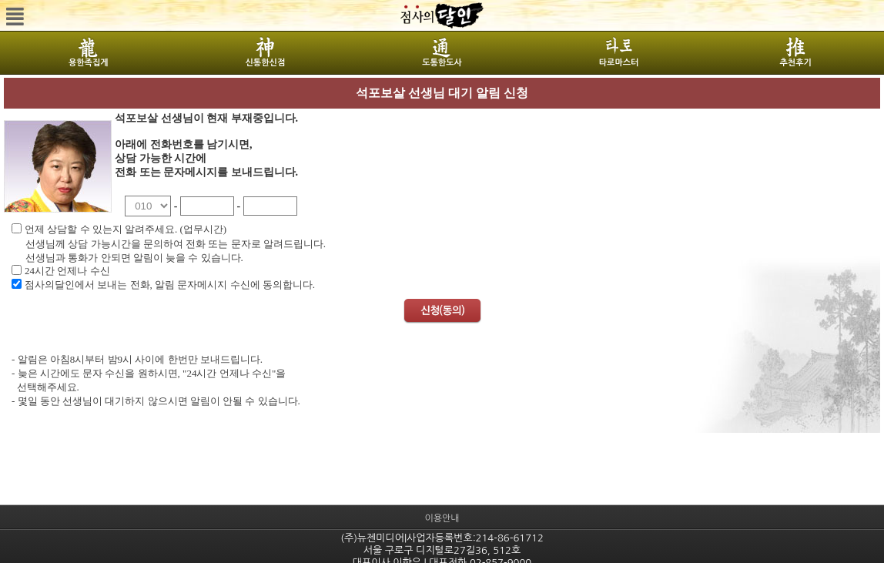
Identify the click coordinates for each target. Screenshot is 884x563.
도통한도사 (442, 63)
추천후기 (795, 63)
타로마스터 (619, 63)
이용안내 (441, 518)
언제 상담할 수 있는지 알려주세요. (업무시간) (125, 229)
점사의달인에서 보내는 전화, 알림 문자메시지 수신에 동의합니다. (170, 284)
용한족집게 (89, 63)
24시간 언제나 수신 (67, 270)
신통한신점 (266, 63)
